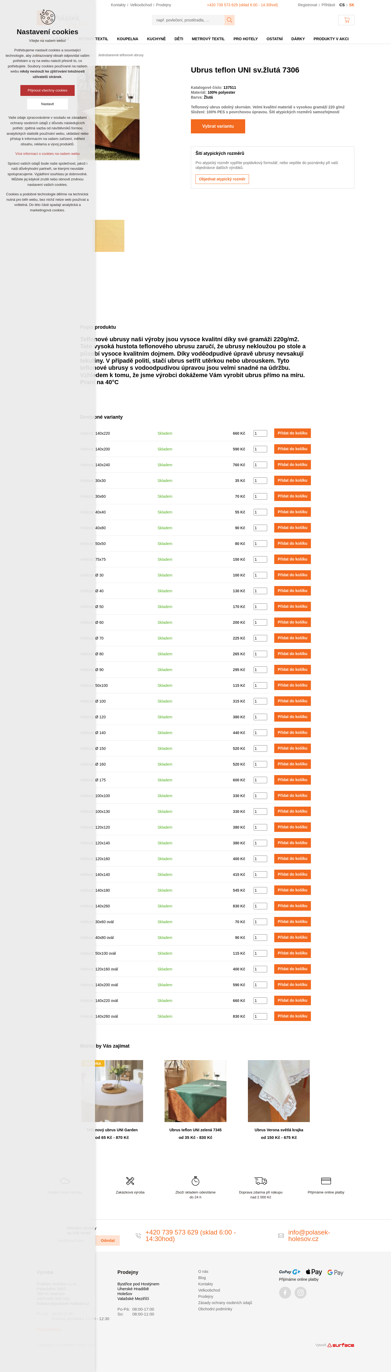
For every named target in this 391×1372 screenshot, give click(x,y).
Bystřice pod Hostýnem (138, 1284)
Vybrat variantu (218, 126)
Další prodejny (49, 1329)
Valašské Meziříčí (133, 1298)
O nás (203, 1271)
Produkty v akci (331, 39)
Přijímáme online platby (299, 1279)
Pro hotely (246, 39)
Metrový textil (208, 39)
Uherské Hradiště (133, 1288)
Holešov (125, 1293)
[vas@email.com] (74, 1240)
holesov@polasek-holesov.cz (63, 1303)
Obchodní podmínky (215, 1309)
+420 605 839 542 (53, 1298)
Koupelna (127, 39)
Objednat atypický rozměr (222, 179)
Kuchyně (156, 39)
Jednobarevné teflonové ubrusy (120, 55)
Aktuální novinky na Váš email (81, 1230)
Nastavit (47, 104)
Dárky (298, 39)
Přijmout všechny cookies (48, 90)
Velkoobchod (209, 1290)
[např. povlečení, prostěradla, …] (188, 20)
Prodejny (205, 1296)
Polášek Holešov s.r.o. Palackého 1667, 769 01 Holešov (57, 1289)
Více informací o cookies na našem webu (47, 154)
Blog (202, 1278)
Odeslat (108, 1240)
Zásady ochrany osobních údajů (225, 1303)
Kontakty (205, 1284)
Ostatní (275, 39)
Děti (179, 39)
